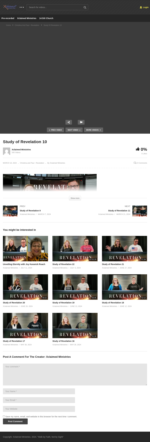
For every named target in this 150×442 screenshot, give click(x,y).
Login (144, 7)
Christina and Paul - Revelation (32, 163)
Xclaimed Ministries (26, 18)
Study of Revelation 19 (63, 302)
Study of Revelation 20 (14, 302)
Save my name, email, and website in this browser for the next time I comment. (41, 416)
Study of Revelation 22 (63, 264)
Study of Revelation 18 (113, 302)
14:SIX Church (46, 18)
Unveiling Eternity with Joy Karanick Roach (24, 264)
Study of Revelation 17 (14, 341)
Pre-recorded (7, 18)
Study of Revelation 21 (113, 264)
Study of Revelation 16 (63, 341)
